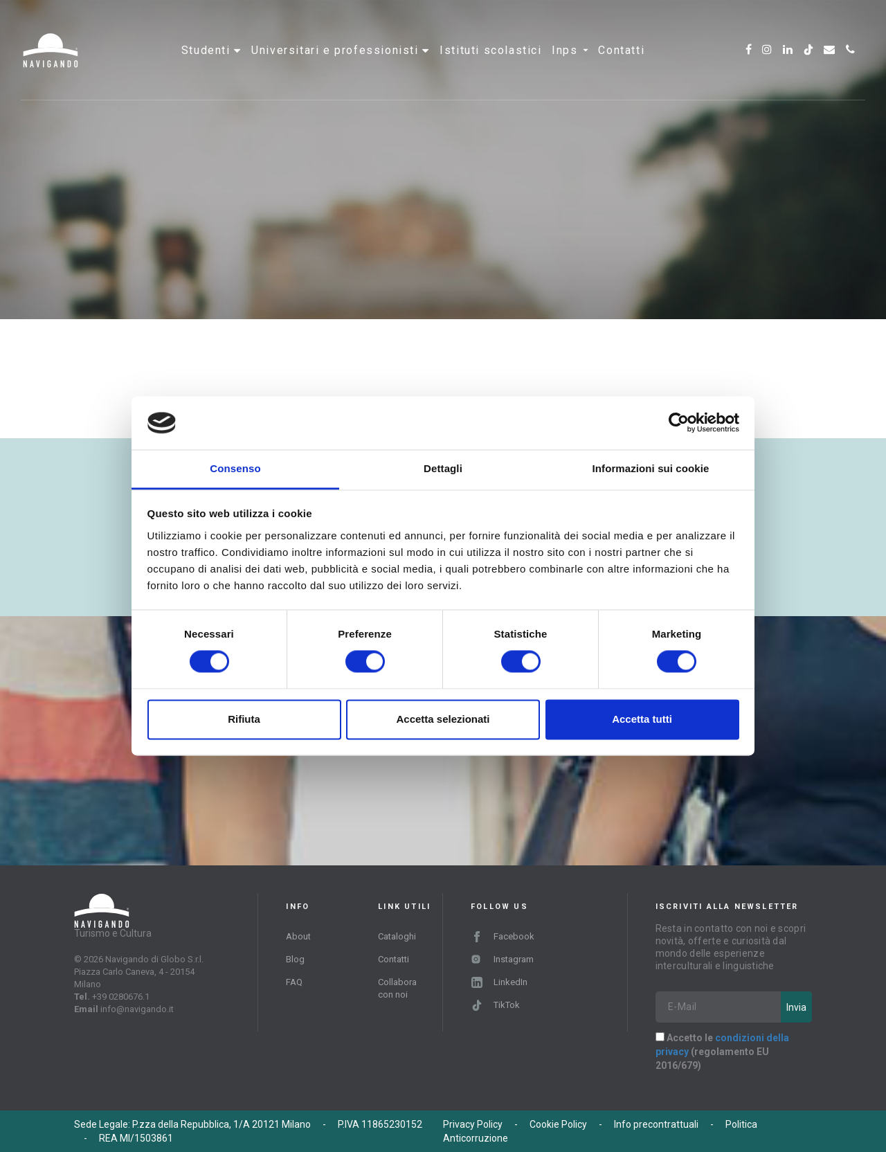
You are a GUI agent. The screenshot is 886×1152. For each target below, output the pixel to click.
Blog (295, 959)
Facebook (502, 936)
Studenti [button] (207, 51)
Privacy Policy (473, 1124)
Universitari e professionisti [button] (336, 51)
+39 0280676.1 (121, 996)
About (298, 936)
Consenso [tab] (235, 468)
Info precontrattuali (656, 1124)
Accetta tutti (642, 719)
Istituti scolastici (490, 51)
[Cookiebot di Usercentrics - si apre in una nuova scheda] (678, 423)
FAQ (294, 982)
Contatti (621, 51)
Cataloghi (397, 936)
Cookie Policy (558, 1124)
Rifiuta (244, 719)
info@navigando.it (137, 1009)
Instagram (502, 959)
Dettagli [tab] (443, 468)
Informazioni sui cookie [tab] (651, 468)
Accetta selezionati (442, 719)
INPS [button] (570, 51)
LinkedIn (499, 982)
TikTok (495, 1005)
